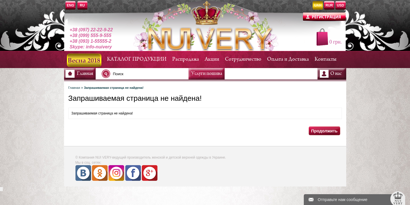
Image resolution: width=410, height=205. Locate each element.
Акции (212, 59)
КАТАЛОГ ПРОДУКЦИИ (137, 59)
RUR (329, 5)
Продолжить (324, 130)
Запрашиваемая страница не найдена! (114, 87)
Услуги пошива (206, 73)
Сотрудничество (243, 59)
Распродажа (185, 59)
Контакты (326, 59)
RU (82, 5)
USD (340, 5)
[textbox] (147, 73)
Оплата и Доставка (288, 59)
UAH (317, 5)
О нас (336, 73)
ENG (70, 5)
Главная (85, 73)
